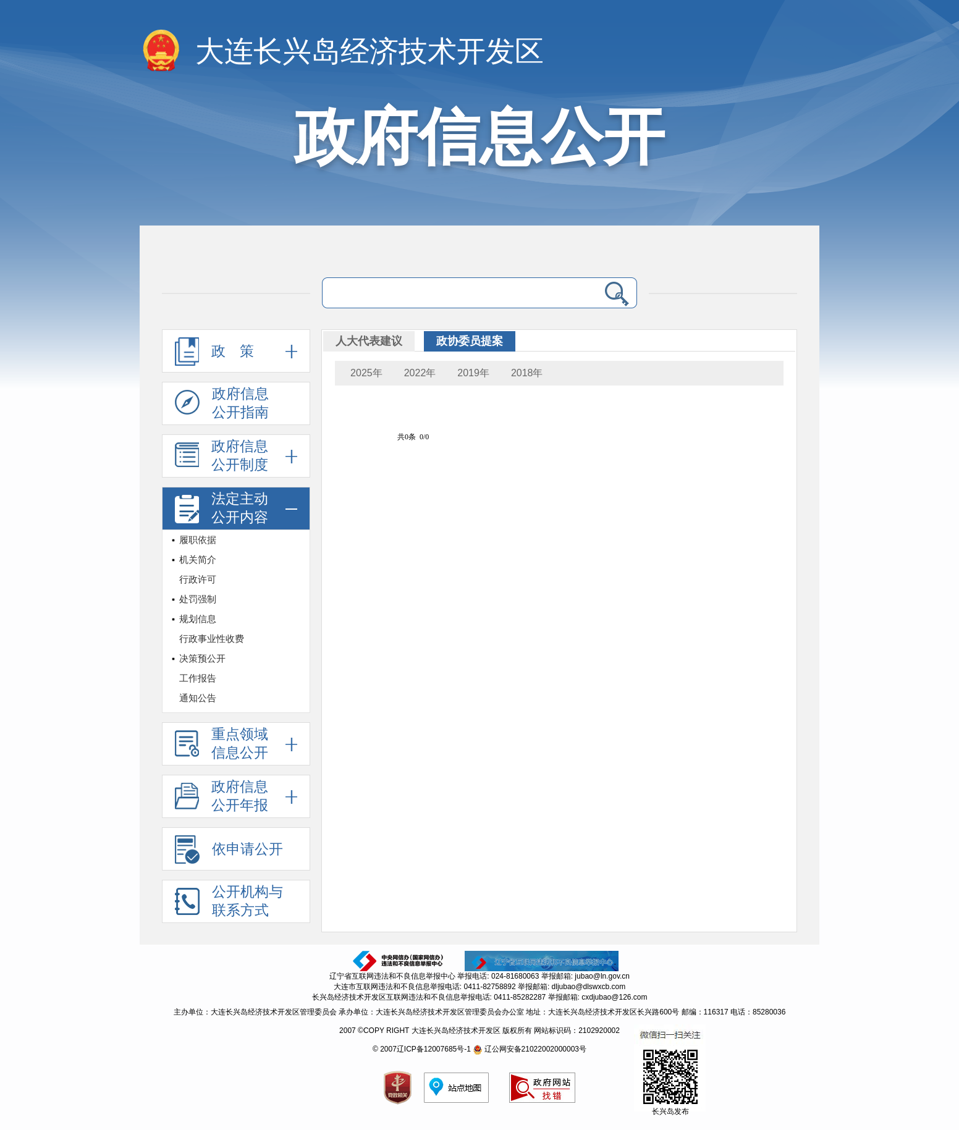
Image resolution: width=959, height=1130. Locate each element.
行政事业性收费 (211, 638)
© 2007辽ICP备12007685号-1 (422, 1049)
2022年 (420, 373)
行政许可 (197, 579)
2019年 (473, 373)
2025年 (366, 373)
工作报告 (197, 678)
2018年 (527, 373)
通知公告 (197, 698)
